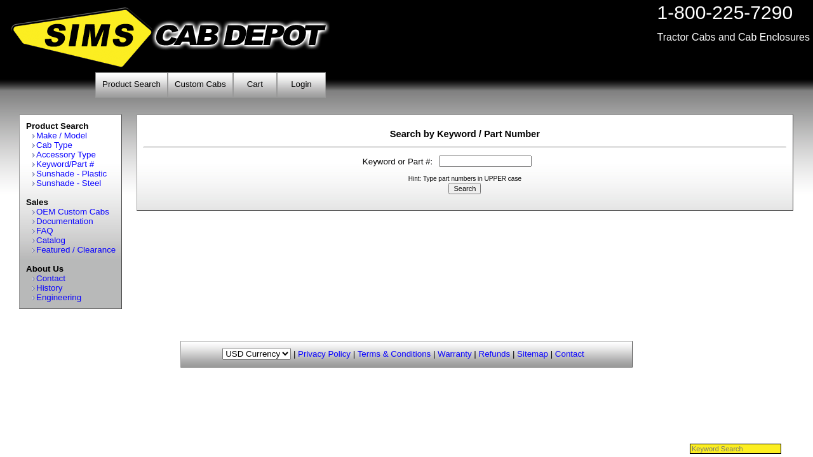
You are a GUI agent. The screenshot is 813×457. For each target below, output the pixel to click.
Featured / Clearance (76, 250)
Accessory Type (66, 154)
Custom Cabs (200, 84)
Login (301, 84)
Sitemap (532, 354)
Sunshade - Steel (68, 183)
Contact (50, 278)
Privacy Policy (324, 354)
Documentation (64, 221)
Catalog (50, 240)
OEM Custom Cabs (72, 211)
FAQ (44, 230)
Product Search (131, 84)
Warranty (455, 354)
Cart (255, 84)
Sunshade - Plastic (71, 173)
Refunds (495, 354)
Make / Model (61, 135)
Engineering (58, 297)
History (49, 288)
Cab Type (54, 145)
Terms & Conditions (394, 354)
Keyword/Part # (65, 164)
